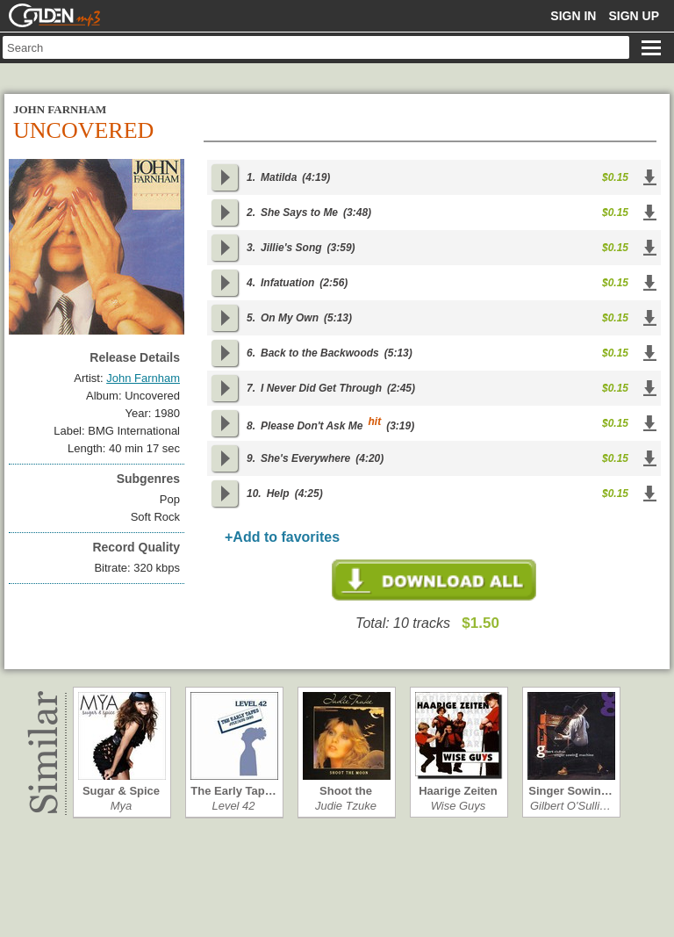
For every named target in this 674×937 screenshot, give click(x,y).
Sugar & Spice (121, 790)
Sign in (573, 16)
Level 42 (233, 805)
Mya (122, 805)
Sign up (633, 16)
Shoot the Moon (345, 790)
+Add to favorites (282, 537)
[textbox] (316, 47)
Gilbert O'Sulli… (570, 805)
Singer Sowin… (570, 790)
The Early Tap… (233, 790)
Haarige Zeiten (458, 790)
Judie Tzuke (345, 805)
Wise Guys (458, 805)
